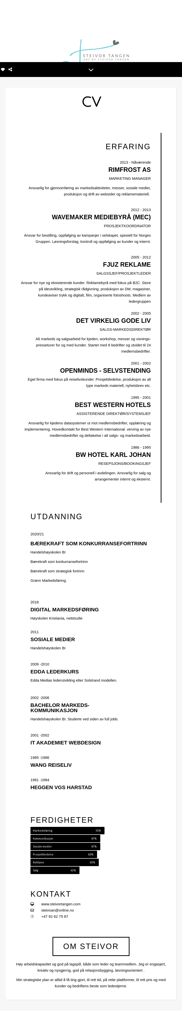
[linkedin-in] (22, 1019)
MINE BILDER (82, 1019)
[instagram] (14, 1019)
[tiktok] (29, 1019)
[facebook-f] (7, 1019)
